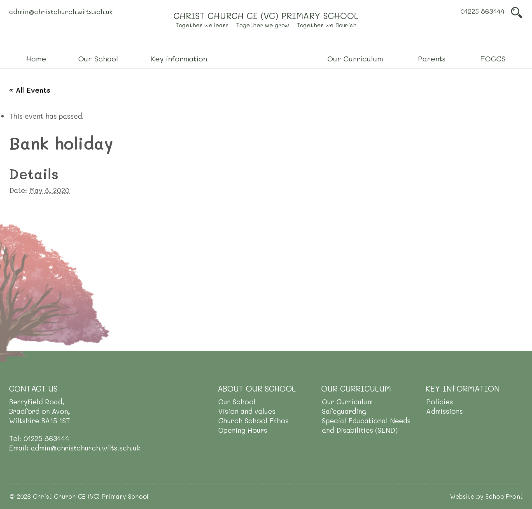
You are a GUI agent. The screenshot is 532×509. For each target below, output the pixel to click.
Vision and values (246, 410)
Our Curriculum (347, 401)
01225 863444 (482, 11)
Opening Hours (242, 429)
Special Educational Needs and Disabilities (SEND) (366, 425)
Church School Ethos (253, 420)
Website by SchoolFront (486, 496)
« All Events (29, 89)
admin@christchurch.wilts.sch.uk (61, 11)
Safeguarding (344, 410)
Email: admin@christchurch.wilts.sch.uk (74, 447)
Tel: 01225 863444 (39, 438)
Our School (237, 401)
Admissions (444, 410)
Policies (439, 401)
